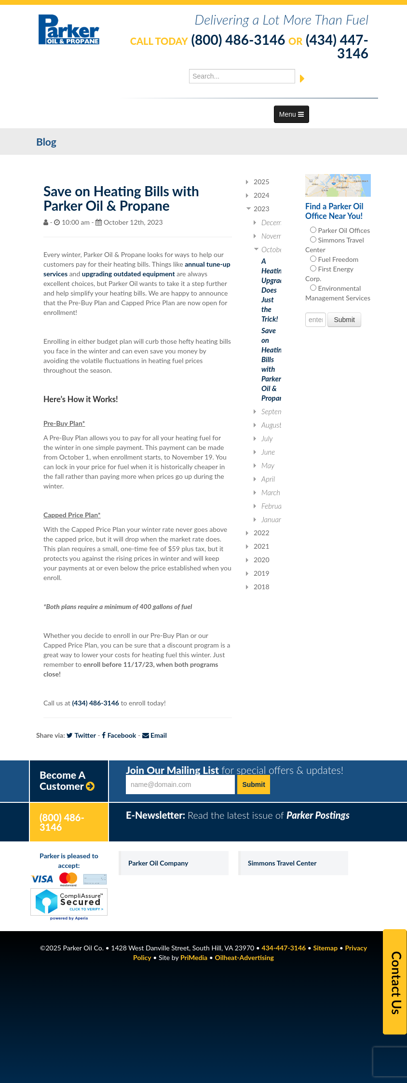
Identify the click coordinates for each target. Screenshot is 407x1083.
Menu (291, 114)
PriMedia (193, 957)
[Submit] (302, 78)
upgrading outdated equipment (128, 274)
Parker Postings (318, 815)
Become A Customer (67, 780)
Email (154, 735)
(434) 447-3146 (337, 46)
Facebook (119, 735)
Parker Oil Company (158, 863)
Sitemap (325, 948)
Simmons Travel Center (282, 863)
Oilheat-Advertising (244, 957)
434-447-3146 (284, 948)
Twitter (81, 735)
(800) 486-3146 (238, 39)
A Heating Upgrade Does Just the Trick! (274, 290)
